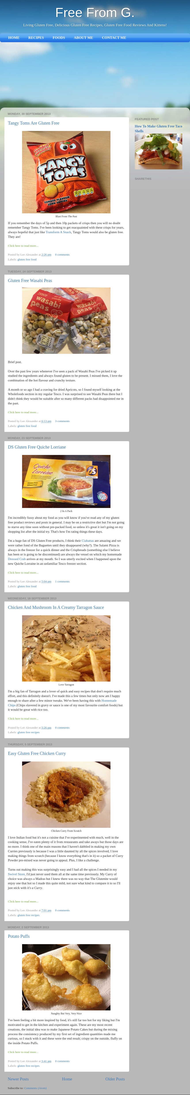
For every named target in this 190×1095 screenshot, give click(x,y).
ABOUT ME (83, 38)
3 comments (62, 421)
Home (67, 1079)
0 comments (62, 254)
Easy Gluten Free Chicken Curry (37, 753)
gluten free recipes (28, 732)
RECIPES (36, 38)
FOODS (59, 38)
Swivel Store (16, 874)
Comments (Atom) (35, 1088)
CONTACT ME (114, 38)
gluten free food (26, 259)
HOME (13, 38)
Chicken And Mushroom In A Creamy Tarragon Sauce (56, 607)
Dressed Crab (17, 559)
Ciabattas (88, 540)
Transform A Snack (58, 232)
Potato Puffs (19, 936)
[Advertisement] (95, 75)
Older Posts (115, 1079)
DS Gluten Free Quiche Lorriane (37, 447)
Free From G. (95, 12)
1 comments (62, 581)
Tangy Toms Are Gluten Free (33, 123)
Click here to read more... (23, 245)
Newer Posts (18, 1079)
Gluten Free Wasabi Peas (30, 280)
